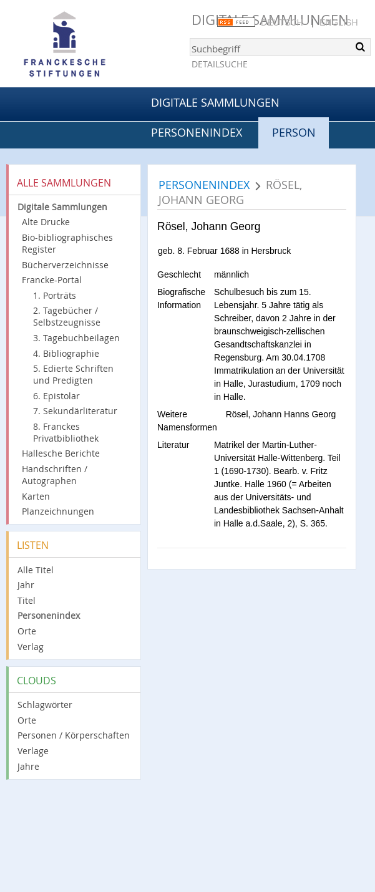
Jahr (25, 585)
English (338, 22)
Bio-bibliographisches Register (67, 243)
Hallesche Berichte (61, 453)
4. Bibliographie (66, 353)
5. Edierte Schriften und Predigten (73, 374)
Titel (26, 600)
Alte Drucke (46, 222)
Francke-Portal (52, 280)
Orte (26, 631)
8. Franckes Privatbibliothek (66, 432)
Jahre (28, 766)
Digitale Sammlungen (215, 102)
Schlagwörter (44, 704)
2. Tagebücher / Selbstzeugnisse (66, 316)
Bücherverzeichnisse (65, 265)
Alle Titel (35, 570)
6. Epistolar (56, 396)
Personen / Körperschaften (73, 735)
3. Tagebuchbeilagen (76, 338)
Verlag (30, 646)
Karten (36, 496)
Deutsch (282, 22)
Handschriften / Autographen (54, 475)
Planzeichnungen (58, 511)
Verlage (33, 751)
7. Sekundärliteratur (75, 411)
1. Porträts (54, 295)
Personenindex (196, 132)
